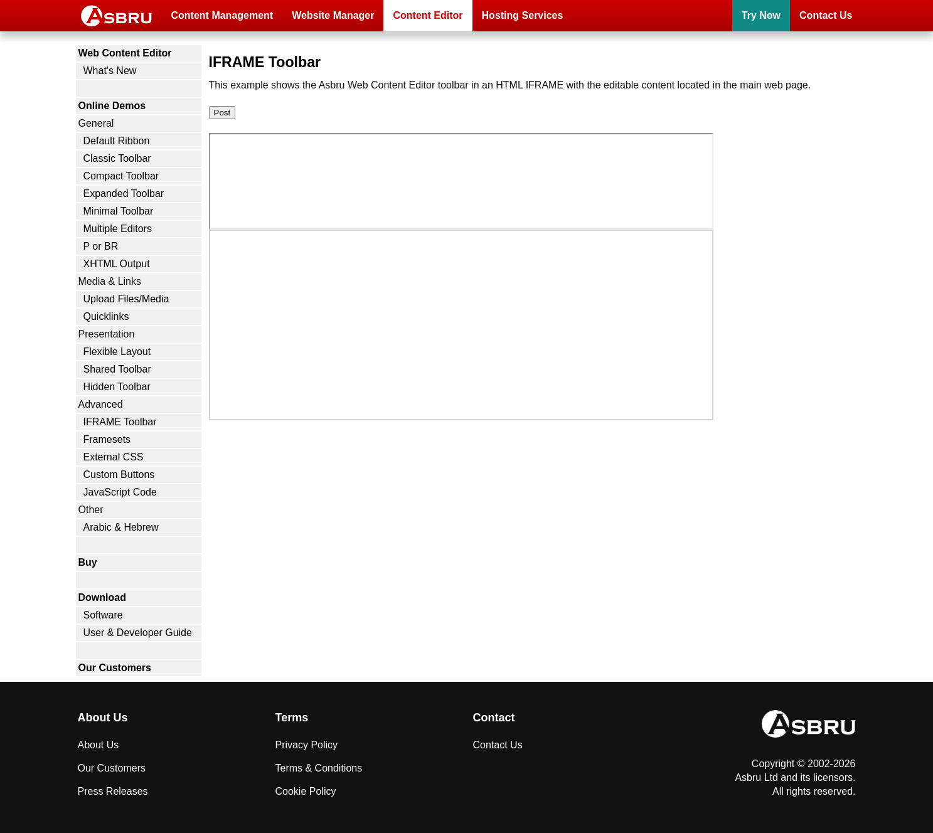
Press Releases (113, 791)
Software (103, 615)
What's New (110, 70)
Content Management (222, 15)
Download (102, 597)
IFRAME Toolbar (120, 421)
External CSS (113, 457)
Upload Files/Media (126, 299)
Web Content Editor (125, 53)
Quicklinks (106, 316)
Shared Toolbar (117, 369)
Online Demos (112, 105)
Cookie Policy (305, 791)
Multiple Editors (117, 228)
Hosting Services (522, 15)
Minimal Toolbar (118, 211)
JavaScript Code (120, 492)
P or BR (101, 246)
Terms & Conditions (319, 768)
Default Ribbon (116, 140)
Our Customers (114, 667)
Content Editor (427, 15)
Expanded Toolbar (123, 193)
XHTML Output (116, 263)
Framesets (107, 439)
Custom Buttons (119, 474)
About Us (98, 745)
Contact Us (825, 15)
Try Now (761, 15)
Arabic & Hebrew (121, 527)
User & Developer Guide (137, 632)
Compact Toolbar (121, 176)
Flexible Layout (117, 351)
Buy (87, 562)
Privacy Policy (306, 745)
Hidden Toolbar (117, 386)
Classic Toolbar (117, 158)
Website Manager (333, 15)
